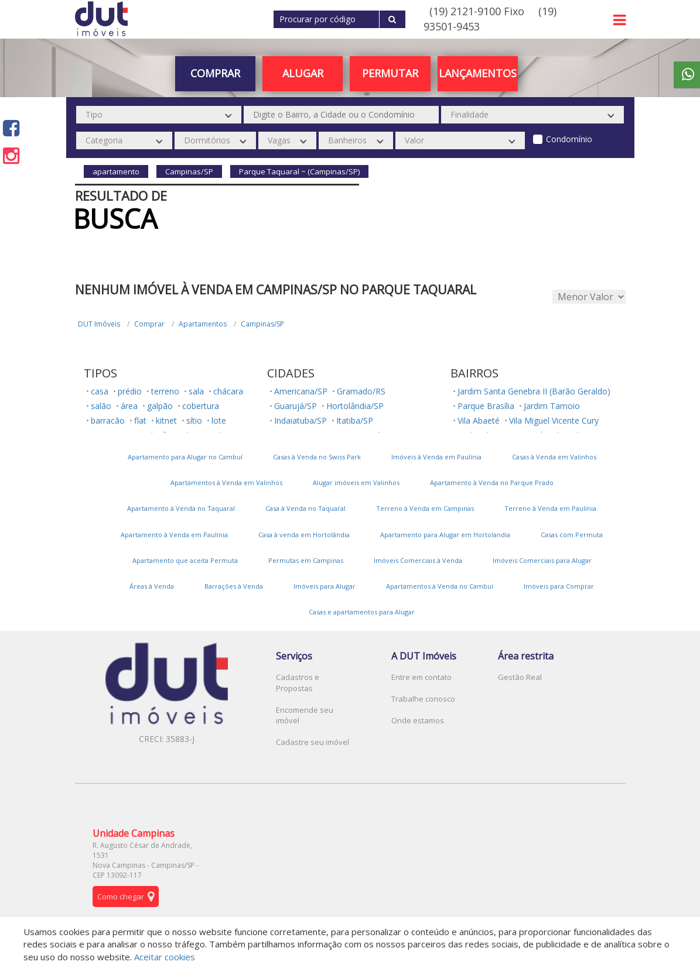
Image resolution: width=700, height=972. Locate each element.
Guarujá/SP (295, 405)
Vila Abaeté (478, 420)
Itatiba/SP (354, 420)
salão (101, 405)
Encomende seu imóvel (304, 715)
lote (218, 420)
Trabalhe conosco (423, 698)
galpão (160, 405)
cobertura (200, 405)
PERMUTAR (390, 73)
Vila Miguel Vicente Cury (554, 420)
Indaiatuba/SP (300, 420)
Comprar (215, 73)
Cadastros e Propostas (297, 682)
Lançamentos (478, 73)
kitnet (166, 420)
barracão (108, 420)
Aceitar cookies (164, 957)
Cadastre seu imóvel (312, 742)
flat (140, 420)
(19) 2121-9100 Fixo (476, 11)
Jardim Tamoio (552, 405)
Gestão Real (520, 677)
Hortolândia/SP (355, 405)
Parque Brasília (485, 405)
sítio (194, 420)
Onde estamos (417, 720)
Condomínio (569, 139)
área (129, 405)
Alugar (302, 73)
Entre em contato (421, 677)
